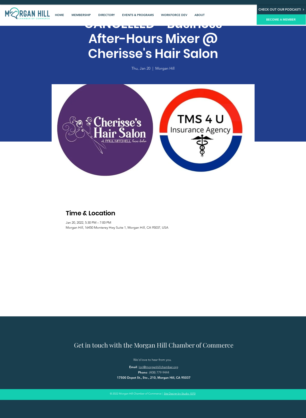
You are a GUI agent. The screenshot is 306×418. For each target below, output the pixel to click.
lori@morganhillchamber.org (158, 367)
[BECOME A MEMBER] (281, 19)
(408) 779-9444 (159, 372)
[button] (81, 15)
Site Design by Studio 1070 (180, 393)
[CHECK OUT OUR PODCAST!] (281, 9)
